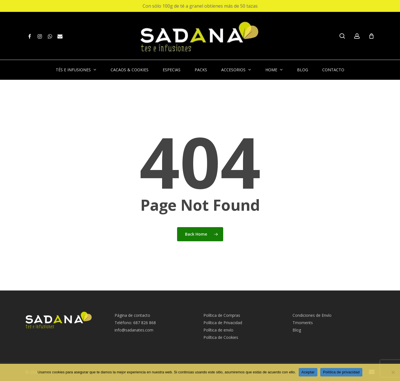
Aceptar (308, 372)
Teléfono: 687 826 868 (135, 322)
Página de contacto (132, 315)
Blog (297, 330)
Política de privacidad (341, 372)
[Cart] (371, 36)
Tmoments (303, 322)
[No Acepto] (393, 372)
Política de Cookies (220, 337)
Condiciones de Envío (312, 315)
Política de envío (218, 330)
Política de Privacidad (222, 322)
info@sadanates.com (134, 330)
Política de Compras (221, 315)
